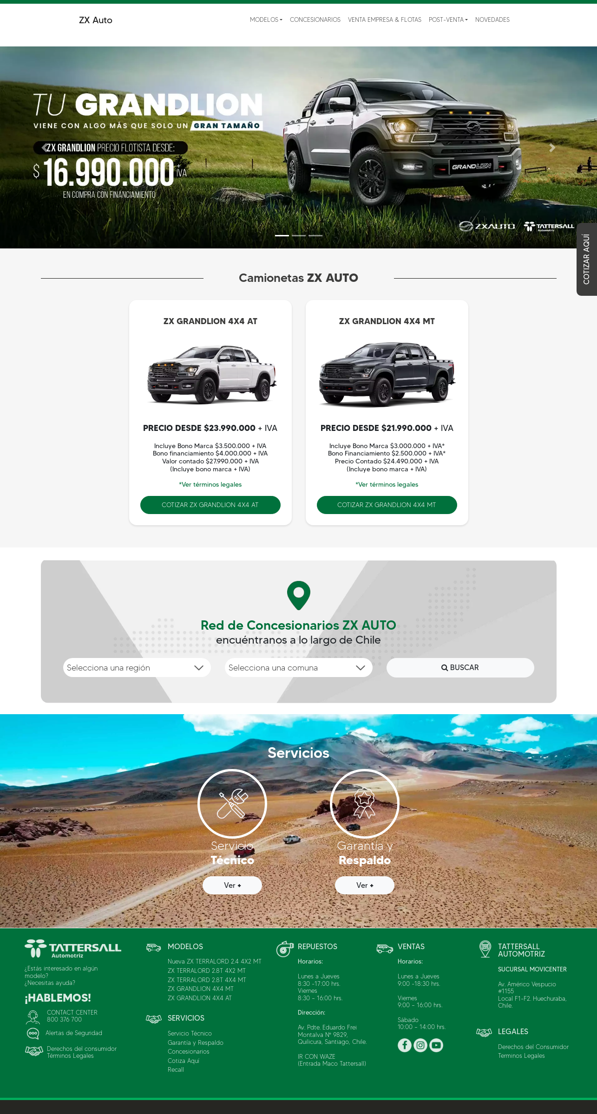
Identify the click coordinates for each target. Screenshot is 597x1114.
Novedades (492, 19)
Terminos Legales (521, 1055)
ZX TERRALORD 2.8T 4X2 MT (207, 970)
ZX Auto (95, 20)
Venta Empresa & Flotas (384, 19)
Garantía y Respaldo (195, 1042)
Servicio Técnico (190, 1033)
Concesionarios (315, 19)
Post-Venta (446, 19)
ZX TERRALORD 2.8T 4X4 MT (207, 980)
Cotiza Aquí (183, 1060)
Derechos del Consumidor (533, 1046)
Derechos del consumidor (82, 1048)
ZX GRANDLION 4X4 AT (200, 998)
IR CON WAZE (316, 1056)
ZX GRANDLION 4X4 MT (201, 988)
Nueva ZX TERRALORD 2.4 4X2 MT (215, 961)
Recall (176, 1069)
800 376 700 (64, 1019)
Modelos (264, 19)
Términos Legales (70, 1055)
